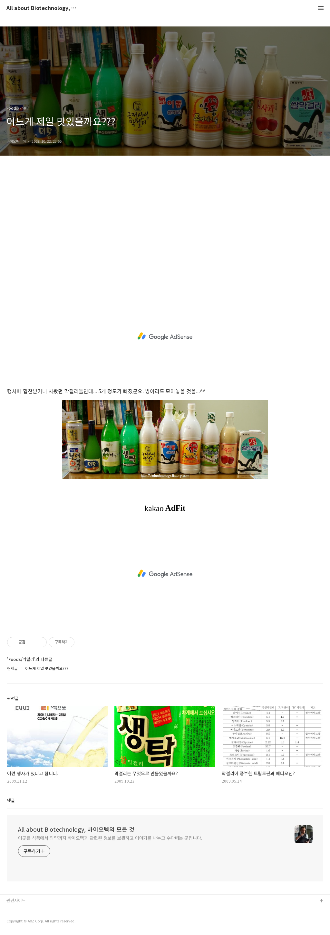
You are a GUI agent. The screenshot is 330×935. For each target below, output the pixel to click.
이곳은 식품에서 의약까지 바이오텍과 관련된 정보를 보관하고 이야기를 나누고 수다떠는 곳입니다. (110, 838)
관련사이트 (16, 900)
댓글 (11, 800)
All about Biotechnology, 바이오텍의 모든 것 (41, 8)
